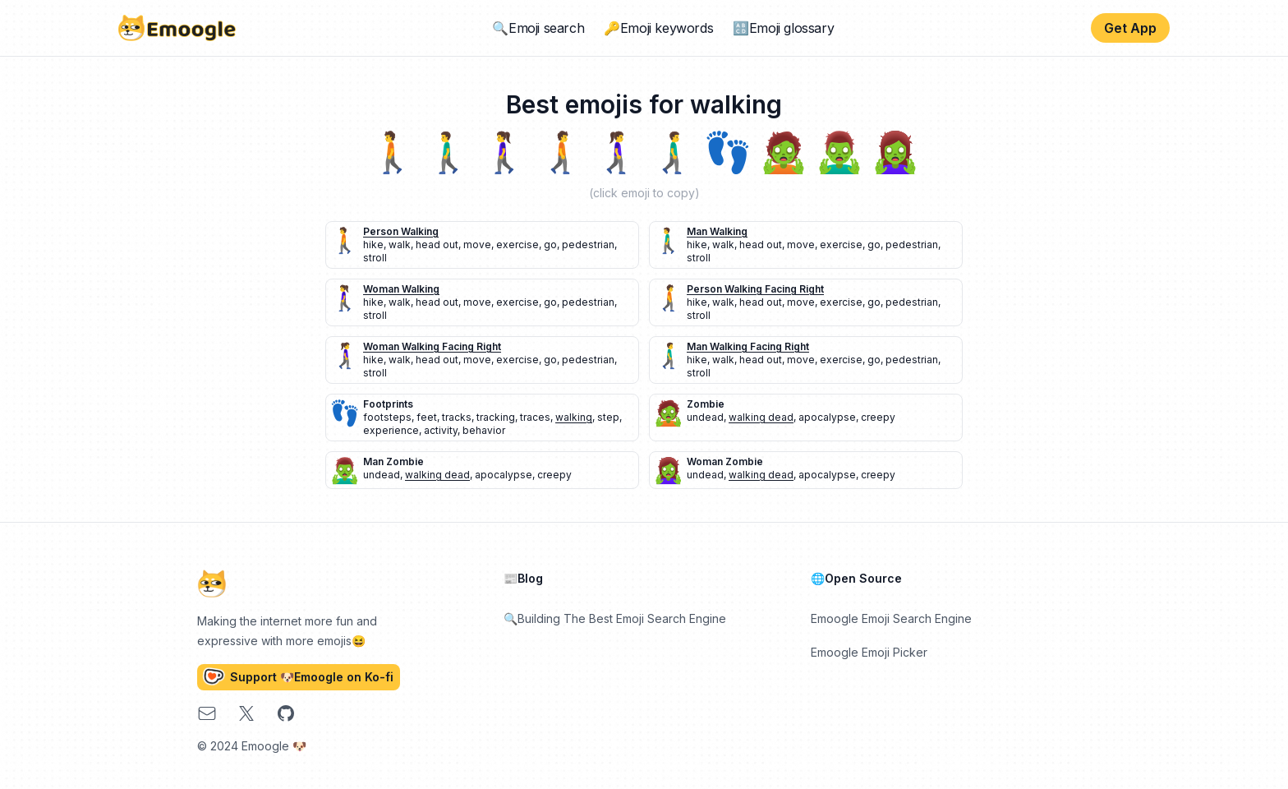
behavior (483, 430)
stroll (375, 257)
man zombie (393, 461)
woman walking (401, 289)
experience (391, 430)
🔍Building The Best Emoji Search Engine (615, 618)
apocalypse (827, 417)
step (608, 417)
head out (437, 244)
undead (705, 417)
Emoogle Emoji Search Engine (891, 618)
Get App (1130, 28)
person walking (401, 231)
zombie (705, 404)
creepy (878, 417)
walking (573, 417)
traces (535, 417)
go (550, 244)
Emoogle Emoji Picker (869, 652)
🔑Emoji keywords (658, 28)
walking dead (761, 417)
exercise (517, 244)
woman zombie (725, 461)
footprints (388, 404)
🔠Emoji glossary (783, 28)
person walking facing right (755, 289)
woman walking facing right (432, 346)
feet (426, 417)
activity (441, 430)
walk (400, 244)
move (477, 244)
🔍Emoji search (538, 28)
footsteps (387, 417)
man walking (717, 231)
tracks (457, 417)
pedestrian (588, 244)
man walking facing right (748, 346)
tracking (495, 417)
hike (373, 244)
